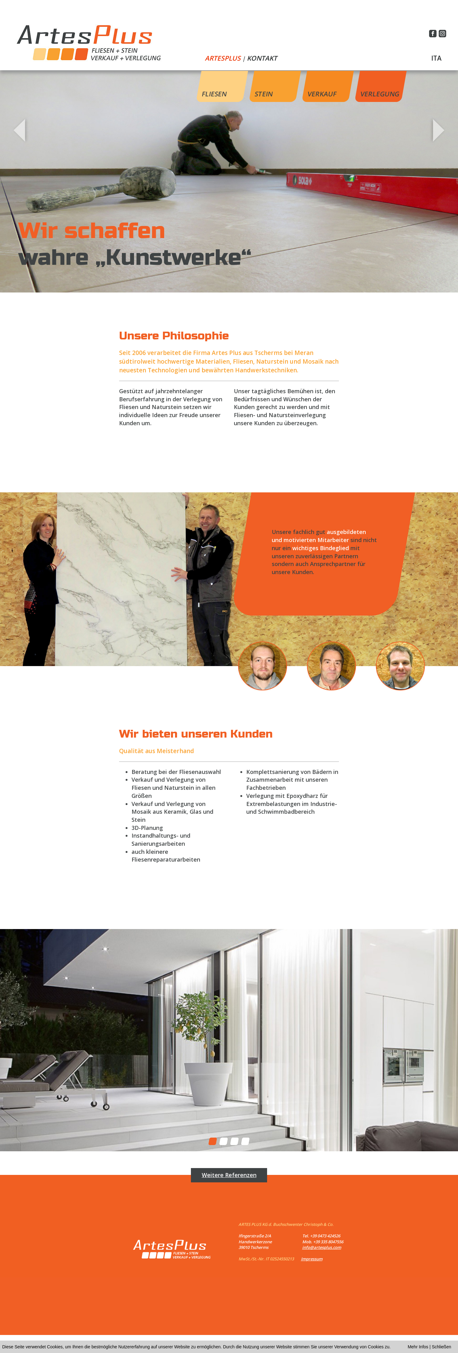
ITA (436, 58)
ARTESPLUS (223, 58)
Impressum (311, 1259)
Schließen (441, 1346)
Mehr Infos (418, 1346)
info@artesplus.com (321, 1247)
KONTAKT (262, 58)
